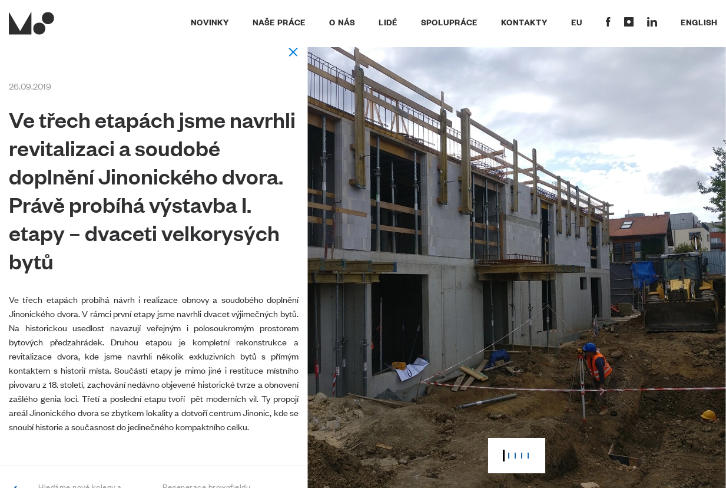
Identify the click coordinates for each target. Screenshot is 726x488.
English (699, 22)
